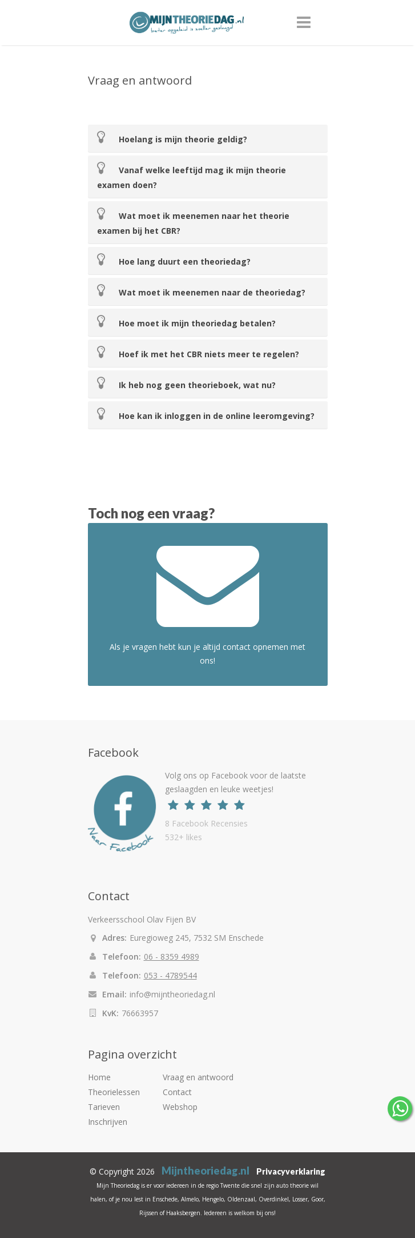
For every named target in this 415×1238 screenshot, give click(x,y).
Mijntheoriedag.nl (205, 1170)
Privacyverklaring (290, 1171)
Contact (177, 1092)
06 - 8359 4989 (171, 956)
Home (99, 1077)
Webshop (180, 1106)
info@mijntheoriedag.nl (172, 994)
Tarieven (104, 1106)
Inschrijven (107, 1121)
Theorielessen (114, 1092)
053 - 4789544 (170, 975)
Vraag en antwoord (198, 1077)
